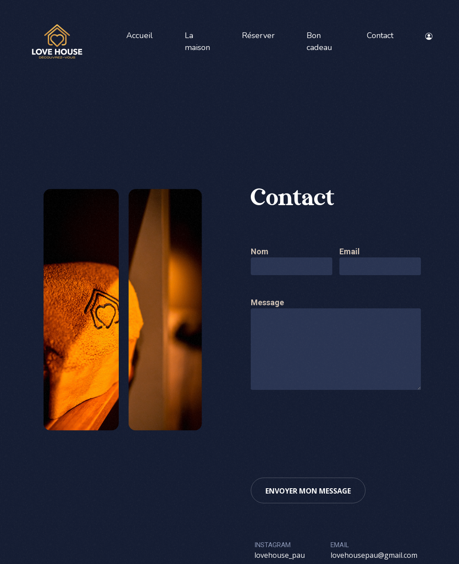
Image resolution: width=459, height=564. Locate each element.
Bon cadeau (319, 41)
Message (267, 302)
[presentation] (318, 428)
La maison (197, 41)
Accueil (139, 35)
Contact (380, 35)
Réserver (258, 35)
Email (349, 251)
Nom (259, 251)
